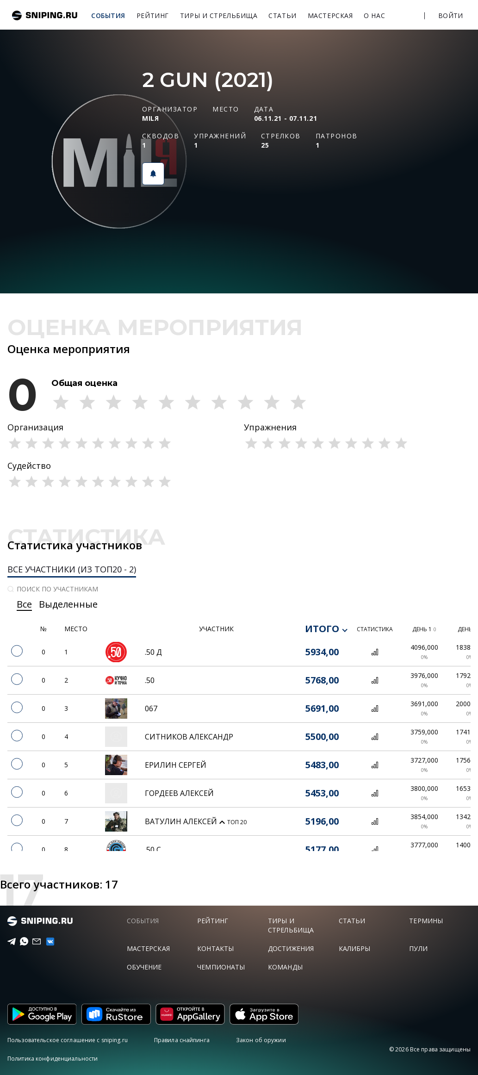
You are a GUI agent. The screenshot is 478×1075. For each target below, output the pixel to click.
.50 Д (153, 652)
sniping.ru (44, 15)
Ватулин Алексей (182, 821)
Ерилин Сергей (175, 765)
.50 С (153, 850)
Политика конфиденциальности (52, 1059)
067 (151, 708)
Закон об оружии (261, 1040)
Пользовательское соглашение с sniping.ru (67, 1040)
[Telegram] (8, 942)
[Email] (33, 942)
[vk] (46, 941)
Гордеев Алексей (179, 793)
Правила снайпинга (182, 1040)
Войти (450, 15)
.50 (150, 680)
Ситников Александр (189, 737)
